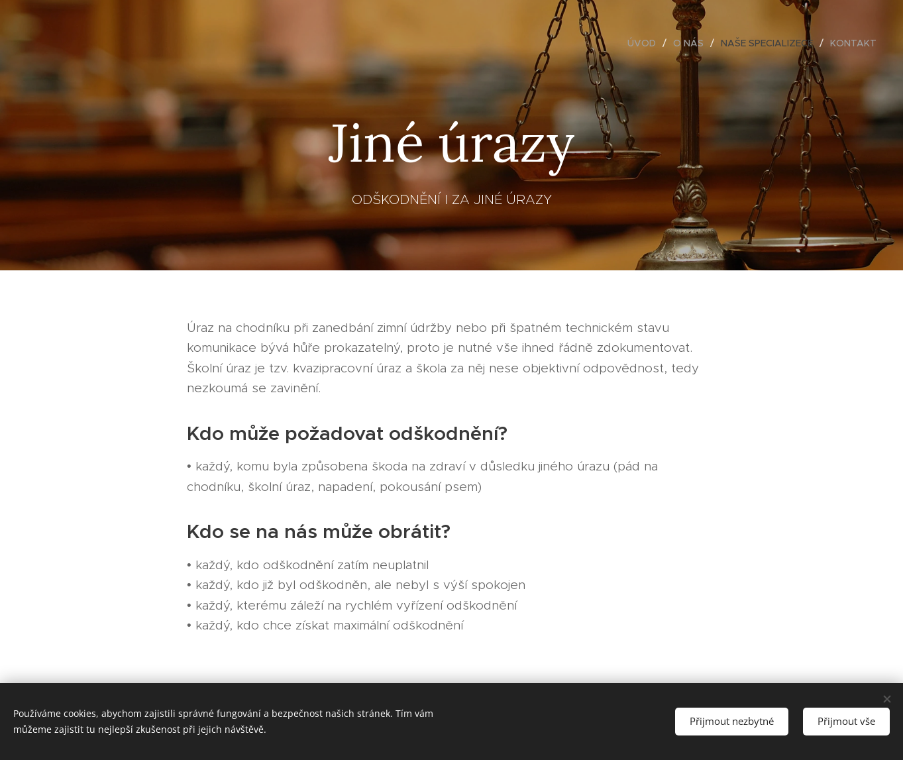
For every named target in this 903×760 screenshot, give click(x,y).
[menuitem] (645, 43)
